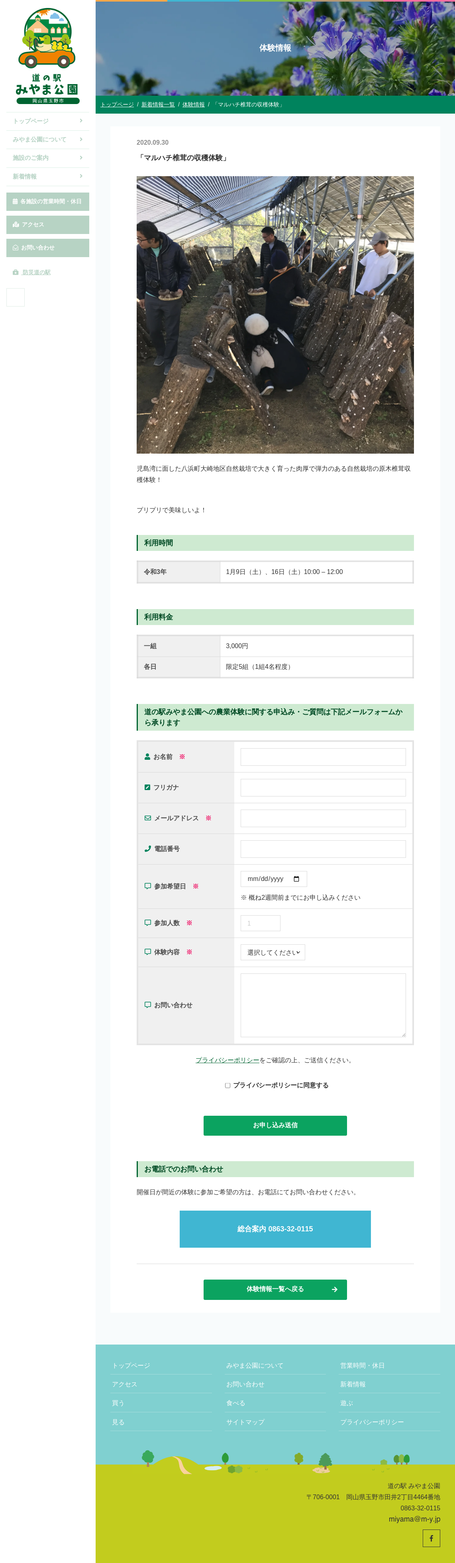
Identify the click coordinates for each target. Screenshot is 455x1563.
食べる (235, 1403)
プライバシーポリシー (227, 1060)
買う (118, 1403)
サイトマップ (245, 1422)
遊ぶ (346, 1403)
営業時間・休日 (362, 1365)
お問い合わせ (34, 247)
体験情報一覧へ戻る (293, 1290)
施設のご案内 (48, 157)
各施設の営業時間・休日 (47, 201)
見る (118, 1422)
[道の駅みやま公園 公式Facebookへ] (15, 297)
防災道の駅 (32, 272)
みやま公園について (48, 139)
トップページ (48, 121)
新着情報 (48, 176)
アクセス (28, 224)
